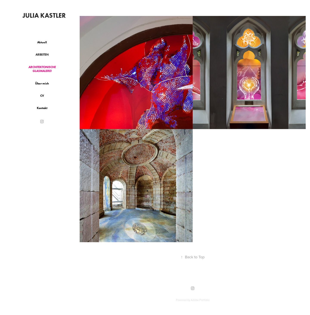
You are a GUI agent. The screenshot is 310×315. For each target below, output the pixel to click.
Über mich (42, 83)
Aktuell (42, 42)
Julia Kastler (44, 15)
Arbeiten (42, 54)
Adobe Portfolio (200, 300)
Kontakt (42, 108)
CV (42, 96)
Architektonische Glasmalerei (42, 69)
